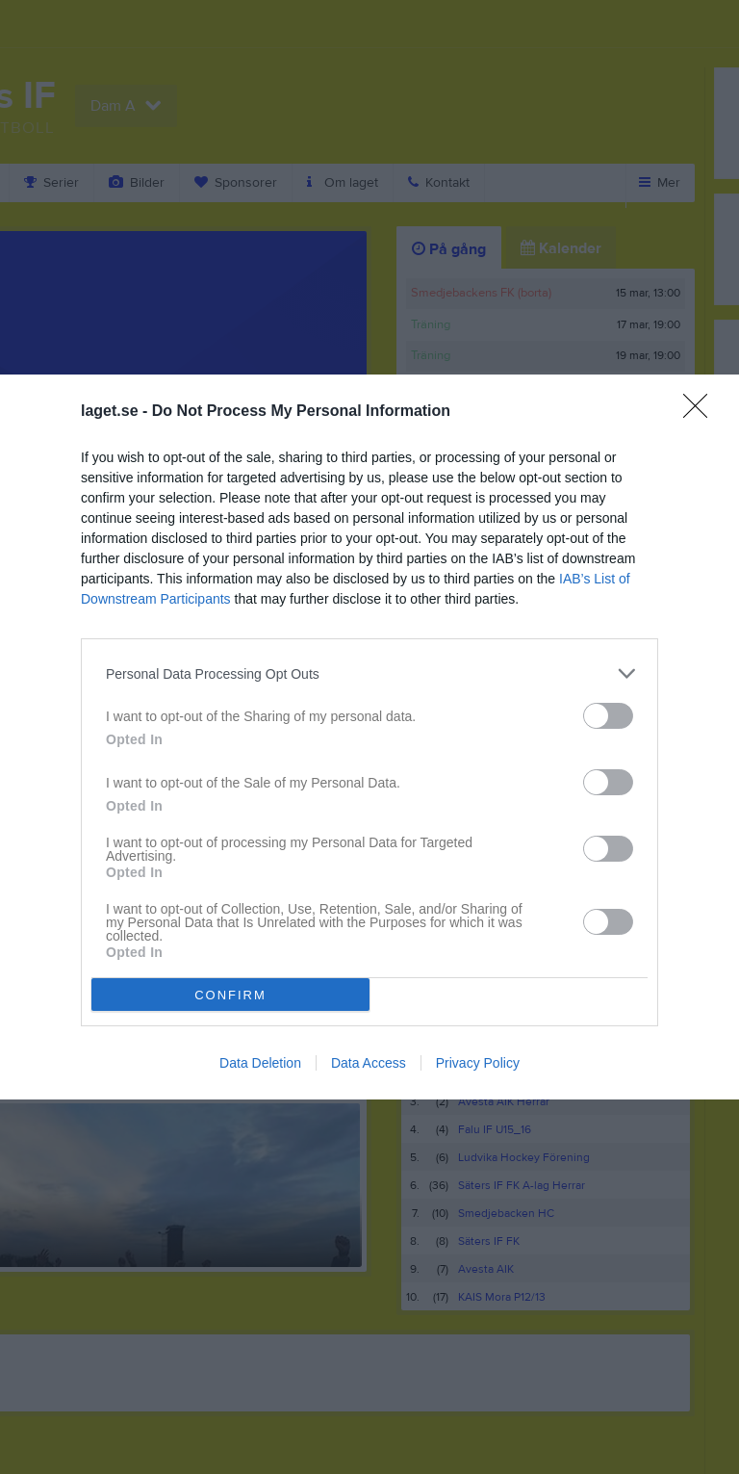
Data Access (368, 1063)
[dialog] (369, 737)
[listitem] (369, 673)
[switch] (608, 716)
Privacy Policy (478, 1063)
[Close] (701, 412)
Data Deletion (260, 1063)
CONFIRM (230, 994)
